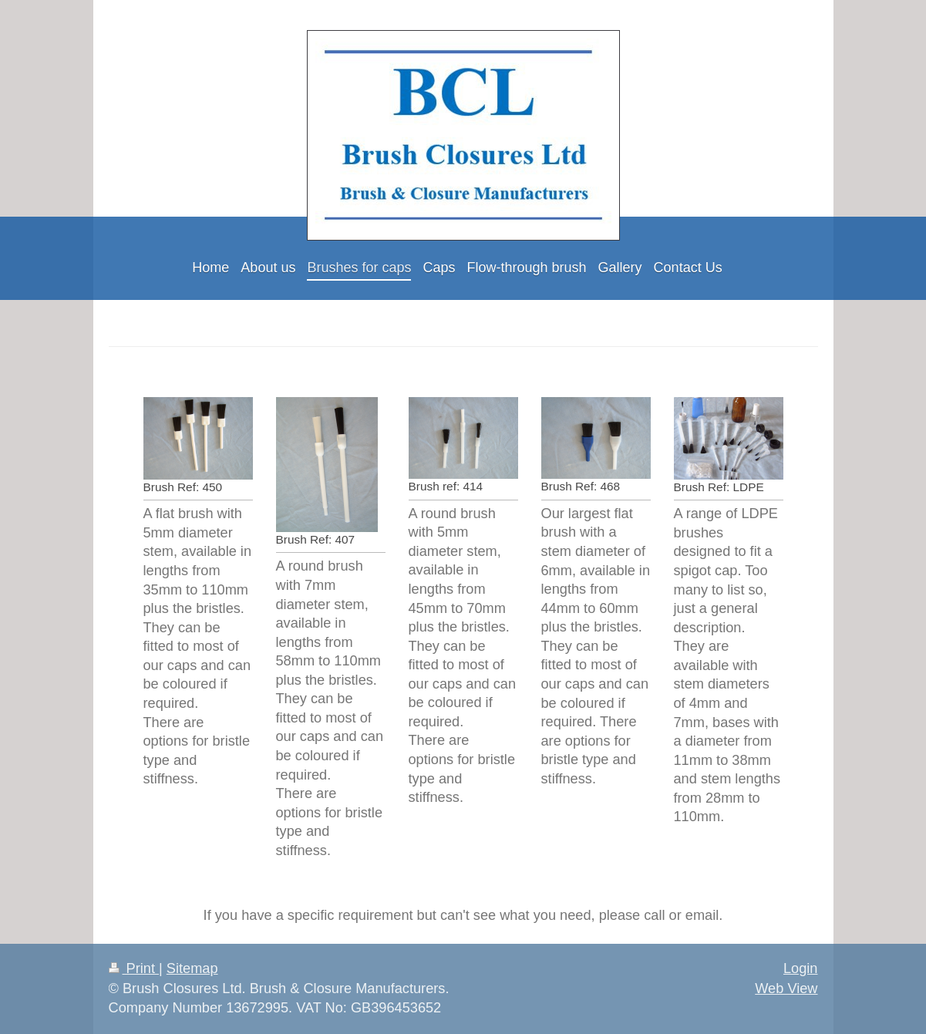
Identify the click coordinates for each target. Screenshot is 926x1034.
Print (134, 968)
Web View (786, 988)
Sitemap (192, 968)
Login (800, 968)
